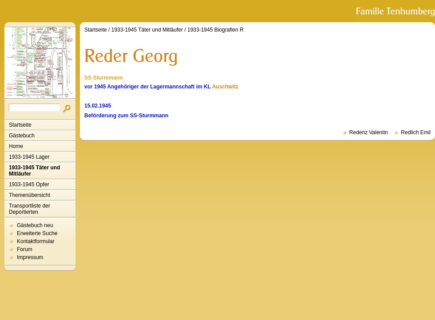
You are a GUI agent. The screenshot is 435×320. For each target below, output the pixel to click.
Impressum (30, 257)
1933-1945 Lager (29, 157)
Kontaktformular (36, 241)
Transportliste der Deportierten (29, 209)
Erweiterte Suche (37, 233)
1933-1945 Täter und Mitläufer (34, 170)
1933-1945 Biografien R (215, 30)
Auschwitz (225, 87)
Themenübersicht (29, 195)
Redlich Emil (416, 132)
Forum (24, 249)
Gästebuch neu (35, 225)
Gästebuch (22, 135)
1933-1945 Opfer (29, 184)
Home (16, 146)
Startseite (20, 125)
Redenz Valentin (368, 132)
